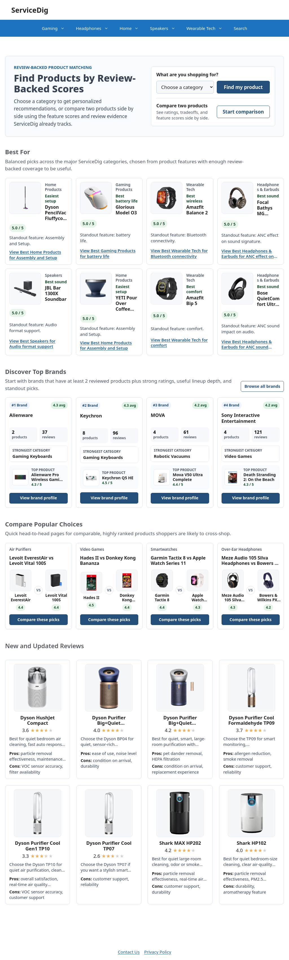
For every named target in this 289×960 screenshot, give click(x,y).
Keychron (91, 415)
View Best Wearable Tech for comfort (179, 342)
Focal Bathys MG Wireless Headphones (267, 207)
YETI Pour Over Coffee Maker (126, 303)
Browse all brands (262, 386)
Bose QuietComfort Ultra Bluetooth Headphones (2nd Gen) (268, 298)
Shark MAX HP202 (180, 843)
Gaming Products (124, 187)
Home (132, 28)
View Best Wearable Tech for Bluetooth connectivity (179, 253)
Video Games (92, 549)
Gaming (56, 28)
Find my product (243, 87)
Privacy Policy (157, 952)
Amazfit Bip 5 (195, 300)
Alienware (21, 415)
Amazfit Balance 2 (197, 209)
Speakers (165, 28)
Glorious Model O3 (126, 209)
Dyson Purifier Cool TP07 (109, 845)
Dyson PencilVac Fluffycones (55, 212)
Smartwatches (164, 549)
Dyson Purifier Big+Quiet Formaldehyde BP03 (180, 720)
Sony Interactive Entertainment (241, 418)
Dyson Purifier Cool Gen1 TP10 (37, 845)
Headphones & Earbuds (268, 187)
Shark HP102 (251, 843)
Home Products (53, 187)
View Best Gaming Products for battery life (108, 253)
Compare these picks (38, 619)
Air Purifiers (20, 549)
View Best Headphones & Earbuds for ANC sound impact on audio (247, 344)
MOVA (158, 415)
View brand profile (38, 497)
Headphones (95, 28)
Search (240, 28)
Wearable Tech (207, 28)
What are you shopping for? (187, 74)
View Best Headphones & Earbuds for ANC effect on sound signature (248, 253)
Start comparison (243, 111)
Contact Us (128, 952)
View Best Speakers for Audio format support (32, 343)
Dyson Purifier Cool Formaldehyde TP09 (251, 720)
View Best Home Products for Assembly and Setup (35, 254)
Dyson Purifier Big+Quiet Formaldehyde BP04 (109, 720)
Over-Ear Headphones (242, 549)
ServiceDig (29, 10)
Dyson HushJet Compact (37, 720)
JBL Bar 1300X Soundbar (56, 293)
